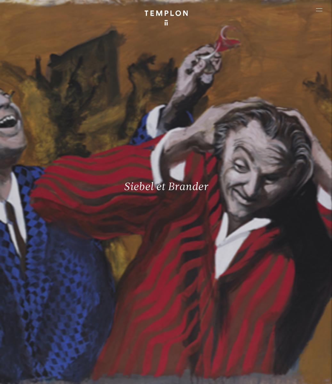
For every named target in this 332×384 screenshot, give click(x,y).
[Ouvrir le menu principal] (319, 9)
